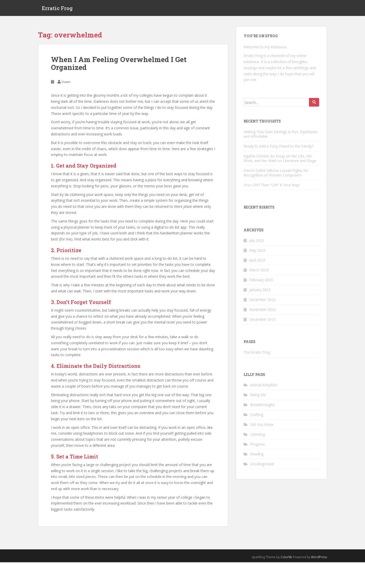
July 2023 (256, 242)
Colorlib (286, 559)
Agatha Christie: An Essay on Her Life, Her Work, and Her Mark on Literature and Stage (280, 160)
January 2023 (259, 291)
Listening (257, 436)
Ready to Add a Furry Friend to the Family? (278, 148)
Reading (256, 455)
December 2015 (262, 321)
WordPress (319, 559)
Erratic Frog (57, 9)
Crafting (256, 416)
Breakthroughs (262, 406)
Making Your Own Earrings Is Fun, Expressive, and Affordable (281, 135)
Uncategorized (262, 465)
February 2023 (261, 281)
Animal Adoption (263, 386)
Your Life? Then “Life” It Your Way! (272, 186)
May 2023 (257, 252)
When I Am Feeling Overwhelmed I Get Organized (119, 65)
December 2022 (262, 301)
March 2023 (259, 271)
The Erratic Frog (257, 354)
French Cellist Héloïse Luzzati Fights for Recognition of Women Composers (276, 174)
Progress (257, 446)
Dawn (66, 83)
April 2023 (257, 261)
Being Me (258, 396)
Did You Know (261, 426)
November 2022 (262, 311)
